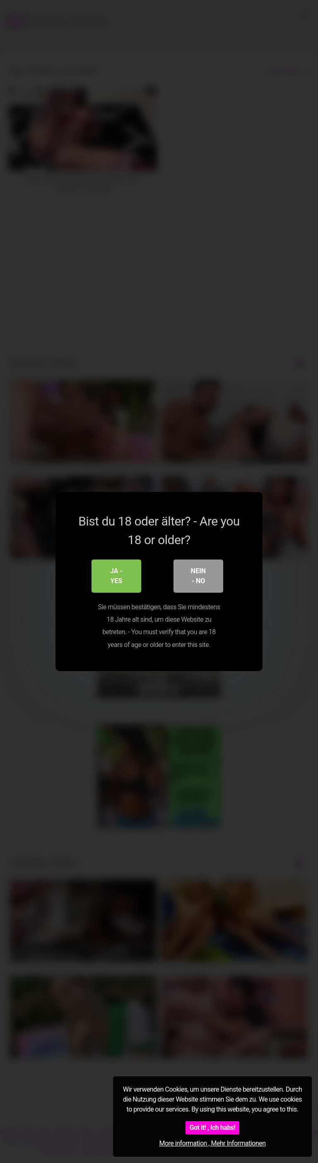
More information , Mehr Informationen (212, 1143)
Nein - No (198, 576)
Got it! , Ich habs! (213, 1127)
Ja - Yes (116, 576)
